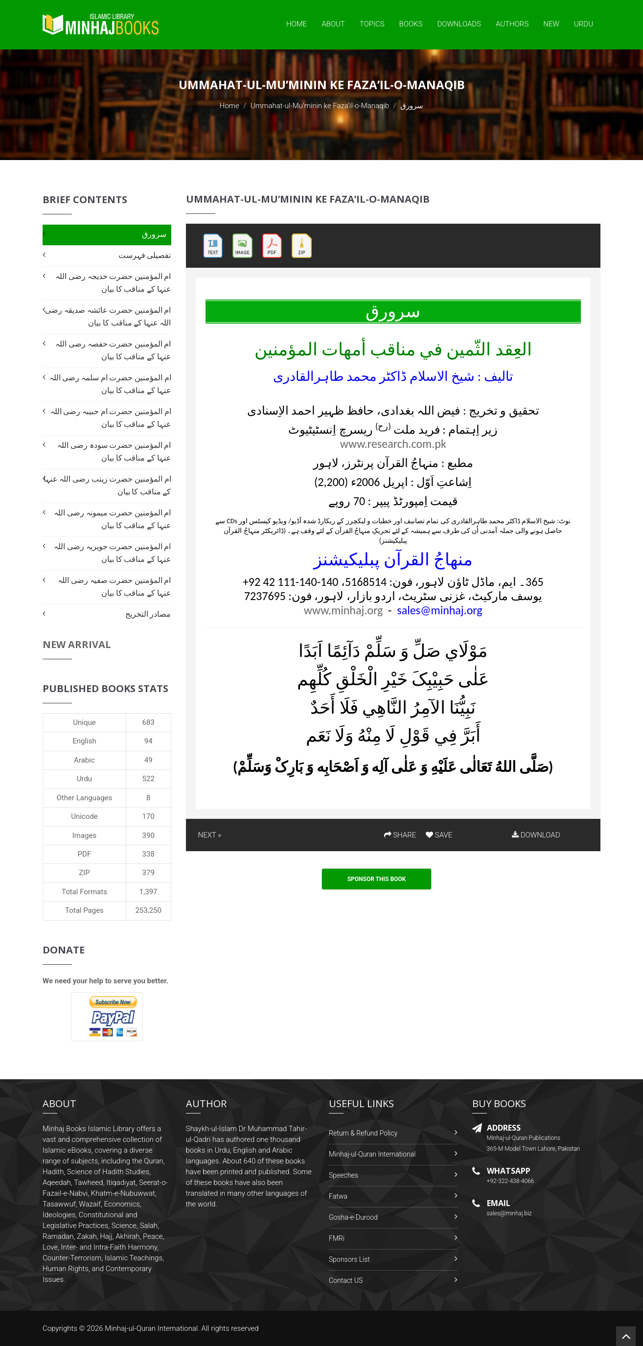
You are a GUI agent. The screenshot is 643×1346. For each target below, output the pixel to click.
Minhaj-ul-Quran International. (152, 1328)
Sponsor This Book (376, 879)
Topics (372, 24)
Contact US (346, 1280)
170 (148, 816)
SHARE (400, 835)
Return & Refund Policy (363, 1133)
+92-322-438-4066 (510, 1181)
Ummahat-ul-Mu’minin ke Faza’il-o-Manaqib (320, 105)
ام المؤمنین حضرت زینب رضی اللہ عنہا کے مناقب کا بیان (107, 485)
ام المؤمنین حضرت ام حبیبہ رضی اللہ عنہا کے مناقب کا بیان (110, 418)
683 (148, 722)
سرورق (154, 234)
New (551, 24)
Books (411, 24)
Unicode (84, 816)
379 (148, 872)
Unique (84, 722)
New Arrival (77, 644)
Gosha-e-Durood (353, 1217)
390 (148, 835)
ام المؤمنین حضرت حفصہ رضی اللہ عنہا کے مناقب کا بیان (113, 350)
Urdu (583, 24)
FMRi (336, 1238)
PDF (85, 854)
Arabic (84, 760)
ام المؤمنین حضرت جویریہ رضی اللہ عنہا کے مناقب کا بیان (112, 553)
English (84, 741)
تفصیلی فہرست (144, 255)
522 (148, 778)
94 (148, 741)
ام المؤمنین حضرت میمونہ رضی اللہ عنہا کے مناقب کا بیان (112, 519)
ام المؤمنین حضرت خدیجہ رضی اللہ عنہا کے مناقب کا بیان (113, 283)
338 (148, 854)
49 (148, 760)
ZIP (84, 872)
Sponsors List (349, 1259)
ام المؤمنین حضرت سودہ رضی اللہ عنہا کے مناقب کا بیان (114, 452)
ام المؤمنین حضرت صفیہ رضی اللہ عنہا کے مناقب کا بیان (114, 587)
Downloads (459, 24)
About (333, 24)
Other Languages (85, 797)
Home (296, 24)
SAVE (439, 835)
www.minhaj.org (343, 610)
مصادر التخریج (148, 614)
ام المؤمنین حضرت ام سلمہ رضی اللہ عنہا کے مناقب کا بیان (110, 384)
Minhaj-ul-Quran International (372, 1154)
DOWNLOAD (536, 835)
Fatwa (338, 1196)
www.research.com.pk (393, 444)
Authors (512, 24)
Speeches (343, 1175)
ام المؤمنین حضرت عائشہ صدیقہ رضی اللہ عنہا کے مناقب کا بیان (108, 316)
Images (84, 835)
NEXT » (209, 835)
